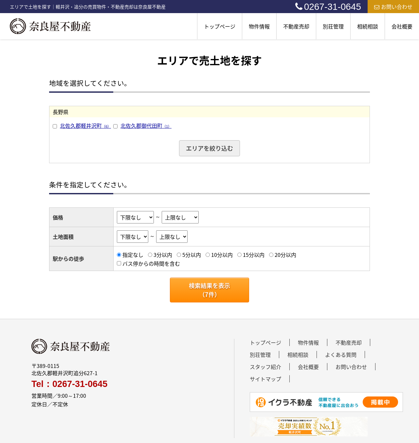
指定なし (132, 255)
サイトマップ (265, 378)
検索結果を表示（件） (209, 290)
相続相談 (367, 26)
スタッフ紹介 (265, 366)
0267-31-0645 (328, 7)
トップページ (219, 26)
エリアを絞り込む (209, 148)
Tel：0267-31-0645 (69, 384)
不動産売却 (296, 26)
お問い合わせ (393, 6)
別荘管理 (333, 26)
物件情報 (259, 26)
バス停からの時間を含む (151, 263)
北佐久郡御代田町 (146, 125)
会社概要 (402, 26)
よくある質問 (340, 354)
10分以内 (222, 255)
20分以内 (285, 255)
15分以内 (253, 255)
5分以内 (191, 255)
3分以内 (163, 255)
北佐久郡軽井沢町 (85, 125)
